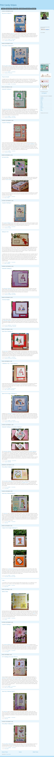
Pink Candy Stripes (8, 5)
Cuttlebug (8, 263)
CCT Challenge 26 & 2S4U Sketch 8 (10, 656)
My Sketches (21, 8)
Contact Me (28, 8)
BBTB (5, 263)
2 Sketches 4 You (17, 383)
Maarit (41, 106)
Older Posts (35, 752)
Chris (34, 613)
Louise (41, 105)
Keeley (41, 103)
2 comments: (13, 226)
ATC (5, 651)
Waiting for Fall (5, 231)
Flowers (8, 197)
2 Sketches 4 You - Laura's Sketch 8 (10, 363)
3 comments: (13, 293)
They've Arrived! (5, 76)
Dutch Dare (6, 351)
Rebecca (41, 107)
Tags (13, 40)
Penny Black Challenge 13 (7, 467)
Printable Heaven (25, 482)
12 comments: (13, 686)
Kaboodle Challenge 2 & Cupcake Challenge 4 (12, 426)
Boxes (5, 197)
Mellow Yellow (5, 591)
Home (3, 8)
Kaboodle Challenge (7, 288)
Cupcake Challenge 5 (6, 202)
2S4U (5, 389)
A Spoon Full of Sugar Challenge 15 (9, 527)
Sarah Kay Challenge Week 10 (8, 493)
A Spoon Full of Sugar (12, 568)
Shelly (41, 110)
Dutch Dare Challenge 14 (7, 331)
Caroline (41, 97)
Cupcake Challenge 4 (33, 451)
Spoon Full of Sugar (11, 413)
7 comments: (14, 747)
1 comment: (13, 196)
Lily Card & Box (5, 157)
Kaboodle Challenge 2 (7, 451)
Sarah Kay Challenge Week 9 (8, 691)
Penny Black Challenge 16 (7, 45)
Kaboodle (9, 117)
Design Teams (8, 8)
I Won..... (4, 580)
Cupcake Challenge (7, 644)
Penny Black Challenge (8, 743)
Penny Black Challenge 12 (7, 723)
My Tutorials (15, 8)
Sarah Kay (5, 513)
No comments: (14, 325)
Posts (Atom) (8, 754)
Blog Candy (6, 586)
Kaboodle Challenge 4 (7, 89)
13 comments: (14, 460)
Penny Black (10, 40)
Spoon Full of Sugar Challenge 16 (9, 393)
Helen (41, 102)
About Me (33, 8)
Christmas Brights (6, 299)
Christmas (6, 40)
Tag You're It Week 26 (6, 13)
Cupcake (9, 152)
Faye (41, 101)
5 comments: (13, 39)
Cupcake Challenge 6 (6, 122)
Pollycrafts (14, 326)
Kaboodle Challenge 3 (7, 268)
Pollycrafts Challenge (7, 320)
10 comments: (13, 388)
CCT (7, 687)
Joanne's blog (8, 179)
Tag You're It (13, 33)
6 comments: (13, 487)
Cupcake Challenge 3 (6, 624)
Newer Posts (5, 752)
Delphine (41, 98)
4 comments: (13, 116)
